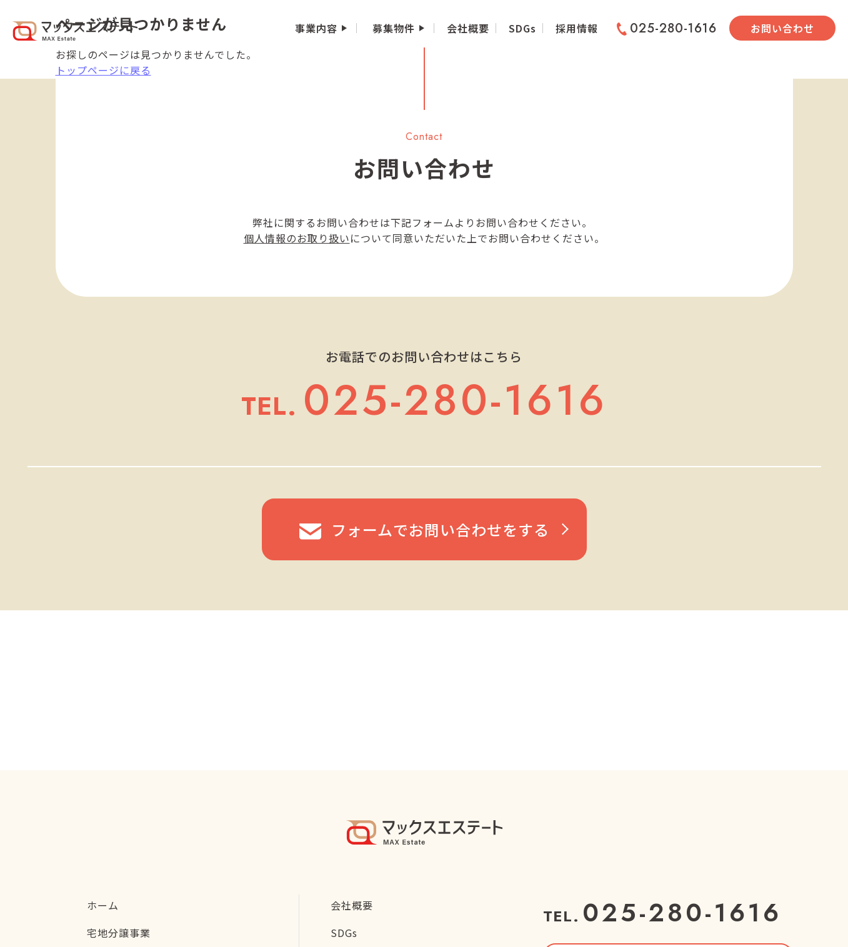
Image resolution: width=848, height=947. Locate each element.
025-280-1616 (667, 29)
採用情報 (577, 28)
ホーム (103, 905)
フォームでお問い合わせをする (424, 529)
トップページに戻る (103, 69)
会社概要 (468, 28)
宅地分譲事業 (119, 932)
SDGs (522, 28)
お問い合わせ (782, 28)
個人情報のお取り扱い (297, 238)
